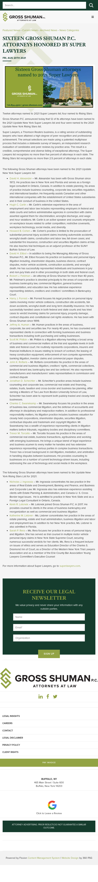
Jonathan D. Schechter (22, 380)
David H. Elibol (18, 253)
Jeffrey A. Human (19, 324)
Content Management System (44, 857)
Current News (30, 30)
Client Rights (10, 752)
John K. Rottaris (18, 362)
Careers (7, 723)
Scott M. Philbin (18, 339)
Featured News (11, 30)
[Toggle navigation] (92, 17)
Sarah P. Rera (17, 530)
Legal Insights (11, 716)
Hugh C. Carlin (18, 204)
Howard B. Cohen (20, 230)
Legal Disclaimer (12, 737)
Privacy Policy (11, 745)
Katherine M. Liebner (21, 515)
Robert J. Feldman (20, 275)
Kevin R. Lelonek (19, 504)
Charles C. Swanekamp (23, 403)
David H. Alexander (21, 178)
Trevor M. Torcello (20, 433)
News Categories (69, 30)
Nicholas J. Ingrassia (21, 481)
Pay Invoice (49, 763)
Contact (7, 730)
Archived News (48, 30)
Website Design (70, 857)
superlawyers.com (70, 565)
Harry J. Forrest (18, 298)
